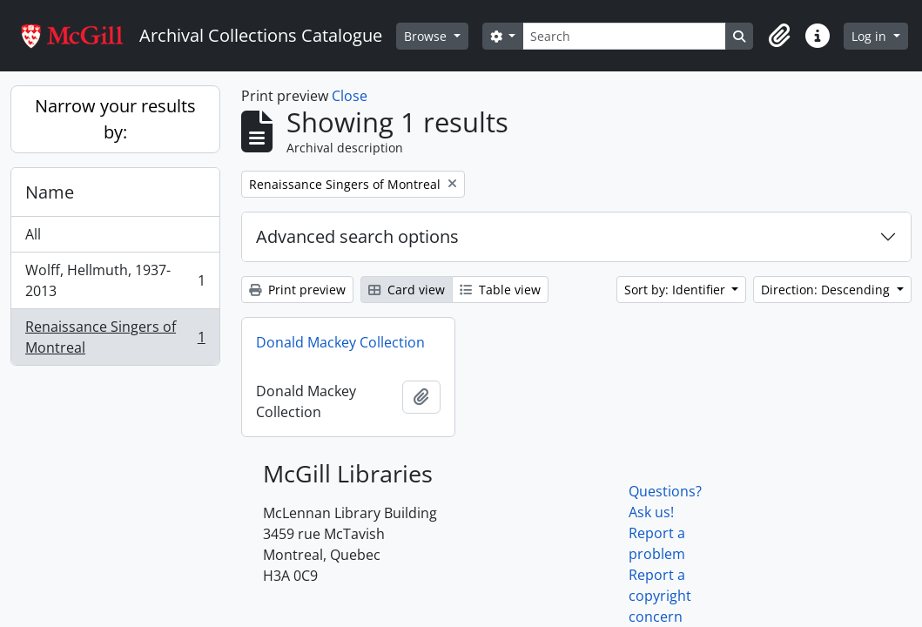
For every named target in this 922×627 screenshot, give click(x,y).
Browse (427, 36)
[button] (779, 36)
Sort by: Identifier (676, 289)
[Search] (624, 36)
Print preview (297, 289)
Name (49, 192)
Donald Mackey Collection (340, 342)
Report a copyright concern (660, 595)
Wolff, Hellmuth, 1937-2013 (114, 280)
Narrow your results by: (115, 119)
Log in (870, 36)
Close (349, 95)
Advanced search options (357, 236)
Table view (500, 289)
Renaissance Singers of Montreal (114, 337)
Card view (406, 289)
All (33, 234)
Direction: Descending (827, 289)
